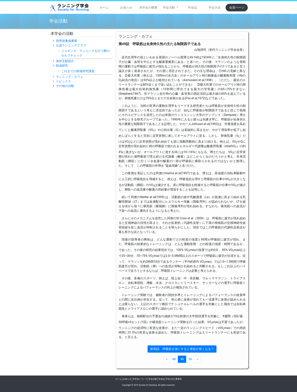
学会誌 (192, 7)
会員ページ (236, 7)
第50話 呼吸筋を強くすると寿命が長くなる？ (182, 349)
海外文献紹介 (65, 61)
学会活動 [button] (169, 7)
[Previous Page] (167, 359)
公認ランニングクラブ (71, 45)
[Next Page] (197, 359)
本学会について (140, 379)
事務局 (178, 379)
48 (174, 359)
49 (182, 359)
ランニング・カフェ (69, 77)
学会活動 (152, 379)
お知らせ (126, 7)
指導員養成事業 (66, 41)
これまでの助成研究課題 (78, 71)
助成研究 (62, 65)
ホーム (104, 7)
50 (190, 359)
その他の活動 (65, 86)
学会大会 (215, 7)
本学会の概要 (148, 7)
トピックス (63, 81)
